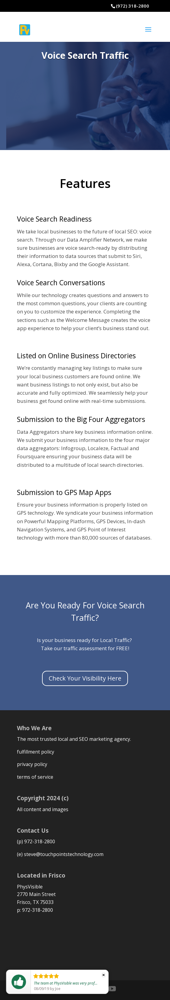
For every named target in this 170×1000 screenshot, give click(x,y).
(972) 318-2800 (132, 6)
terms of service (35, 777)
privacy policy (32, 764)
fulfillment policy (35, 751)
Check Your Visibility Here (85, 678)
